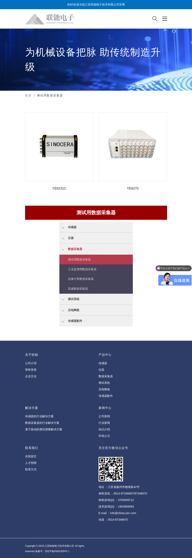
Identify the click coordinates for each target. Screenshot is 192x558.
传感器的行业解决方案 (39, 416)
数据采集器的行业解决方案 (42, 422)
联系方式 (31, 469)
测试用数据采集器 (79, 259)
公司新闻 (104, 416)
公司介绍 (31, 363)
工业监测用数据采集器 (82, 269)
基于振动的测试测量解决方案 (43, 429)
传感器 (103, 363)
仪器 (101, 369)
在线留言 (31, 456)
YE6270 (133, 188)
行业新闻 (104, 422)
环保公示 (104, 435)
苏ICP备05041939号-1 (57, 551)
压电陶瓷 (104, 389)
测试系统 (104, 382)
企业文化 (31, 376)
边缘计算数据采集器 (81, 278)
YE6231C (59, 188)
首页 (28, 95)
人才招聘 (31, 462)
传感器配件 (106, 395)
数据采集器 (106, 376)
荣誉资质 (31, 369)
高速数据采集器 (78, 288)
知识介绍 (104, 429)
